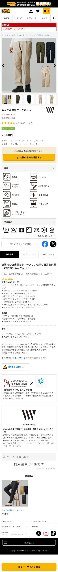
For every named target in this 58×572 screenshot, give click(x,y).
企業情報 (13, 533)
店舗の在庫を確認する (31, 157)
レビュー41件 (27, 123)
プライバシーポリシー (38, 521)
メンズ (19, 18)
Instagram (45, 533)
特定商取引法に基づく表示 (11, 526)
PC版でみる (29, 542)
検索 (54, 18)
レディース (31, 18)
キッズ (44, 18)
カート (46, 11)
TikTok (53, 533)
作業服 (6, 18)
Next (54, 65)
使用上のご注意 (12, 367)
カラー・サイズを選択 (29, 566)
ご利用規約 (34, 526)
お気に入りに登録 (22, 244)
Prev (4, 65)
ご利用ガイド (6, 521)
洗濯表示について (45, 236)
